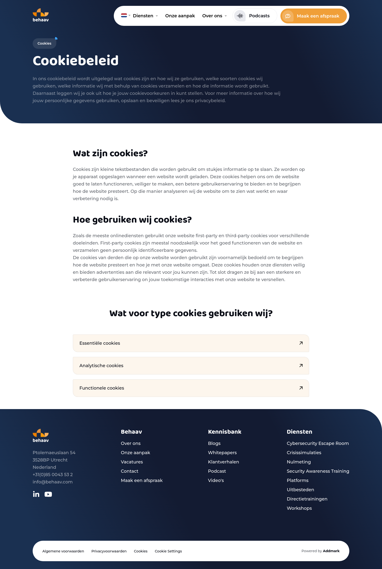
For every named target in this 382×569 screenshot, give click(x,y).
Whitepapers (222, 452)
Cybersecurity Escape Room (318, 443)
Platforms (297, 480)
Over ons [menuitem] (214, 16)
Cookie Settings (168, 551)
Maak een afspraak (310, 16)
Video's (216, 480)
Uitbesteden (300, 489)
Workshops (299, 508)
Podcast (217, 471)
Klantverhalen (223, 462)
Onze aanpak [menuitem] (180, 16)
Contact (129, 471)
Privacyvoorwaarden (109, 551)
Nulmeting (299, 462)
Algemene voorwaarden (63, 551)
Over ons (131, 443)
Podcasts (251, 15)
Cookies (141, 551)
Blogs (214, 443)
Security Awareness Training (318, 471)
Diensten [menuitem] (145, 16)
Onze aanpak (135, 452)
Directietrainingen (307, 499)
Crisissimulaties (304, 452)
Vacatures (132, 462)
